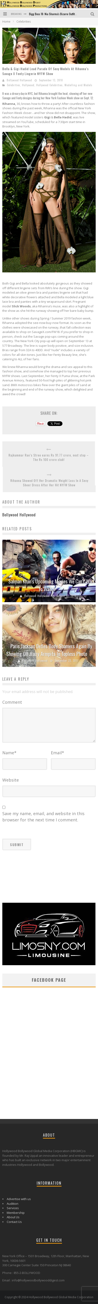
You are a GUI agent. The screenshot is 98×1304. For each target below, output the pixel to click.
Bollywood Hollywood (19, 80)
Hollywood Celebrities (49, 85)
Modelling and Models (78, 85)
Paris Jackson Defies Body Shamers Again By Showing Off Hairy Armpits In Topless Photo (49, 649)
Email (57, 752)
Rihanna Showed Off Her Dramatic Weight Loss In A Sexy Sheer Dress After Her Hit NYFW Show (49, 482)
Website (10, 780)
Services (13, 1208)
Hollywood (28, 85)
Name (9, 752)
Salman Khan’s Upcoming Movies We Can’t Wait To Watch (51, 585)
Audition (12, 1203)
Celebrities (13, 85)
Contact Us (14, 1222)
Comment (12, 702)
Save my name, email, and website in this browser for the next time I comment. (43, 817)
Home (6, 22)
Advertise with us (19, 1199)
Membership (16, 1213)
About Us (13, 1217)
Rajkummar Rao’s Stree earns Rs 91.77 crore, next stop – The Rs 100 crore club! (49, 457)
